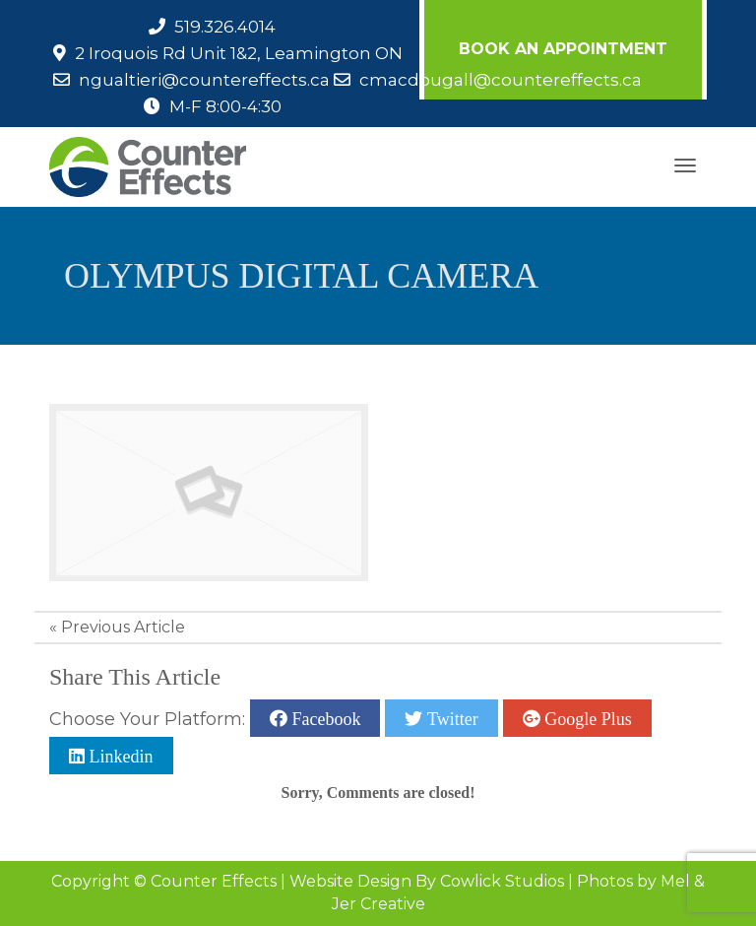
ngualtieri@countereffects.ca (204, 80)
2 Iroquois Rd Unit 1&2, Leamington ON (239, 53)
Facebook (323, 718)
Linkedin (119, 755)
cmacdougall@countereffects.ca (500, 80)
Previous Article (123, 627)
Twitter (449, 718)
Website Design (350, 881)
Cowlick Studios (502, 881)
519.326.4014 (225, 26)
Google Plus (586, 718)
